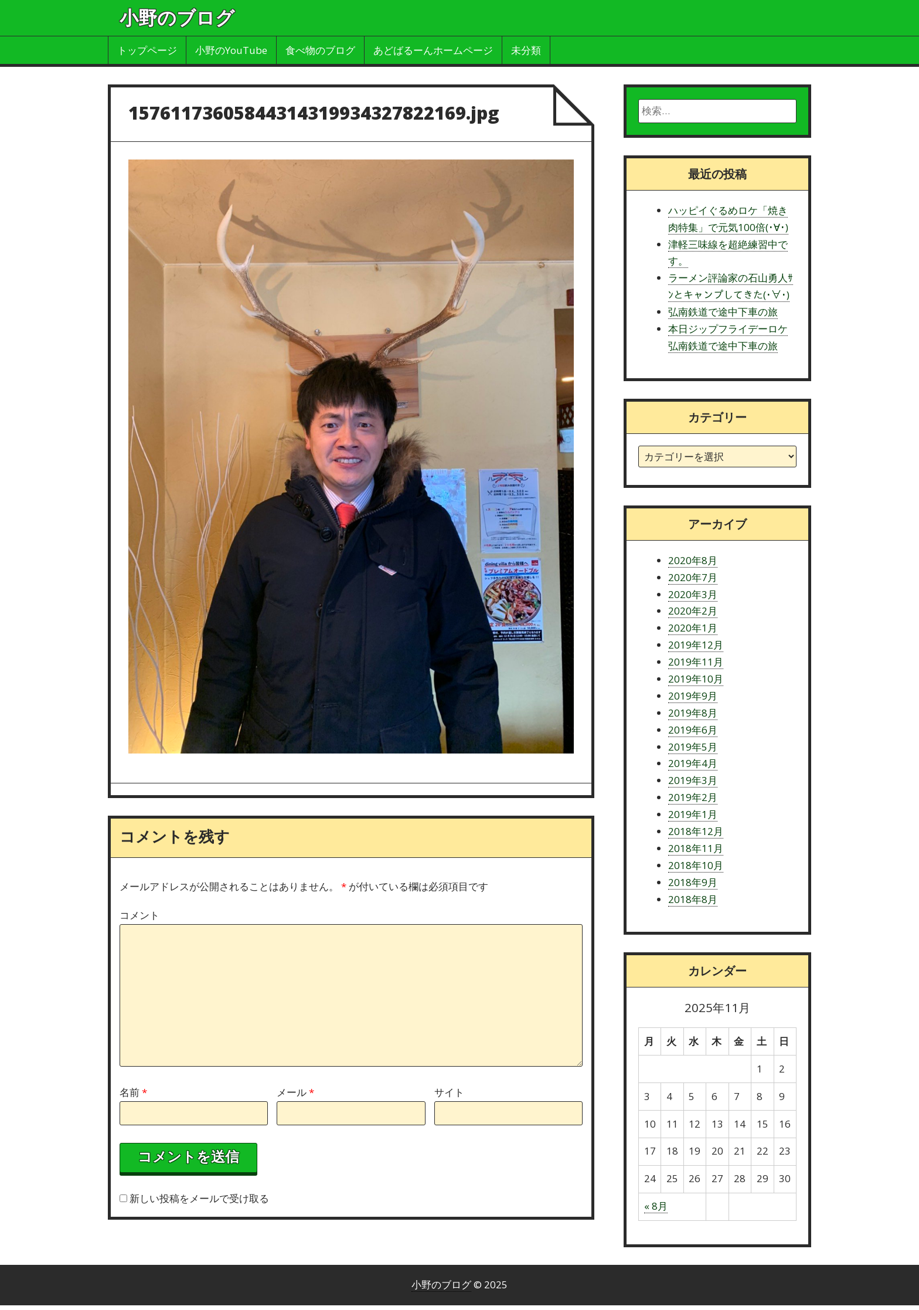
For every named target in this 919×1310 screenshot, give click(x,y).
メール (295, 1092)
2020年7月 (692, 577)
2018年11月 (695, 848)
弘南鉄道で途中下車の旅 (723, 311)
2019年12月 (695, 644)
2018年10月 (695, 865)
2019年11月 (695, 661)
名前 (133, 1092)
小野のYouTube (231, 50)
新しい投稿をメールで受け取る (199, 1198)
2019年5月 (692, 747)
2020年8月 (692, 560)
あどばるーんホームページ (433, 50)
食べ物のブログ (320, 50)
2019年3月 (692, 780)
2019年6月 (692, 730)
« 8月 (656, 1206)
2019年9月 (692, 695)
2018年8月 (692, 899)
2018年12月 (695, 831)
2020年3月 (692, 594)
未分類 (526, 50)
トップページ (147, 50)
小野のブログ (177, 17)
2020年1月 (692, 627)
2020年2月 (692, 610)
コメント (139, 915)
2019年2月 (692, 797)
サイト (449, 1092)
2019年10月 (695, 678)
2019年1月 (692, 814)
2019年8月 (692, 713)
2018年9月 (692, 882)
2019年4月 (692, 763)
